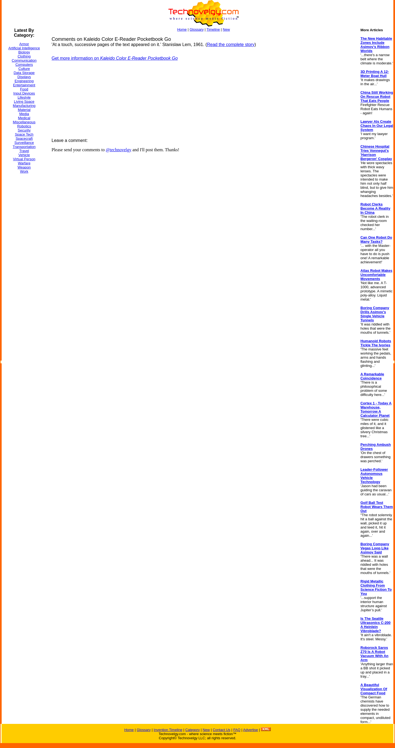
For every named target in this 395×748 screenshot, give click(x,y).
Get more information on (115, 58)
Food (24, 89)
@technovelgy (118, 149)
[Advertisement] (24, 260)
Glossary (197, 29)
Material (24, 110)
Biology (24, 52)
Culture (24, 69)
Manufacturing (24, 106)
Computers (24, 64)
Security (24, 130)
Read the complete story (230, 44)
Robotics (24, 126)
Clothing (24, 56)
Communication (24, 60)
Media (24, 114)
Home (182, 29)
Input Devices (24, 93)
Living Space (24, 101)
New (226, 29)
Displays (24, 77)
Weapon (24, 167)
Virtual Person (24, 159)
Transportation (24, 147)
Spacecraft (24, 138)
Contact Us (221, 730)
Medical (24, 118)
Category (192, 730)
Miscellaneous (24, 122)
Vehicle (24, 155)
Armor (24, 44)
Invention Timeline (168, 730)
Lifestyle (24, 97)
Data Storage (24, 73)
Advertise (250, 730)
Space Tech (24, 134)
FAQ (236, 730)
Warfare (24, 163)
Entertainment (24, 85)
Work (24, 171)
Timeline (213, 29)
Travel (24, 151)
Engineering (24, 81)
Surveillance (24, 143)
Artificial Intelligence (24, 48)
